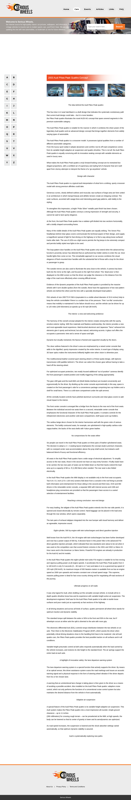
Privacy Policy (61, 787)
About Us (49, 787)
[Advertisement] (65, 53)
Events (87, 9)
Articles (100, 9)
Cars (77, 9)
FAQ (121, 9)
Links (111, 9)
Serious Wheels (65, 797)
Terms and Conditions (77, 787)
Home (66, 9)
